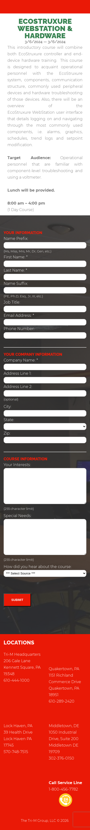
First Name (14, 257)
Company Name (19, 360)
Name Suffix (15, 283)
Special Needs (17, 515)
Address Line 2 (17, 386)
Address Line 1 (17, 373)
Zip (7, 433)
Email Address (17, 315)
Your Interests (17, 464)
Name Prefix (15, 238)
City (7, 406)
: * (16, 257)
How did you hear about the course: (38, 566)
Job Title (11, 302)
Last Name (14, 270)
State (8, 420)
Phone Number (19, 328)
